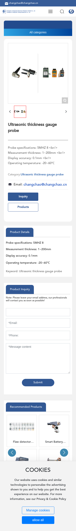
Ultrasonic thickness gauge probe (42, 174)
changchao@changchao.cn (21, 3)
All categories (37, 32)
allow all (38, 520)
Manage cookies (38, 510)
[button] (12, 453)
